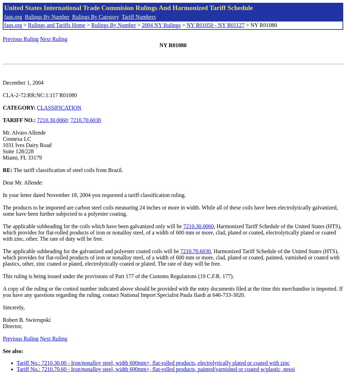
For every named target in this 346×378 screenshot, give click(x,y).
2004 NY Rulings (161, 25)
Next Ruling (54, 39)
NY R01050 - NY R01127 (216, 25)
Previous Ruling (21, 39)
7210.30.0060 (52, 120)
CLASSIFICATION (59, 108)
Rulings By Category (95, 17)
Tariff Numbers (139, 17)
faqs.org (13, 17)
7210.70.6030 (86, 120)
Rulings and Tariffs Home (57, 25)
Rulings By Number (47, 17)
